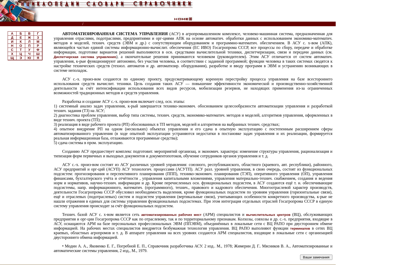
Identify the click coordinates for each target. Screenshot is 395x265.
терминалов (300, 228)
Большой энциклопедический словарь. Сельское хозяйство (138, 24)
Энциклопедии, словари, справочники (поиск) (41, 24)
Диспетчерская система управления (85, 57)
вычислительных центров (268, 215)
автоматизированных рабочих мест (171, 215)
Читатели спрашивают (316, 24)
